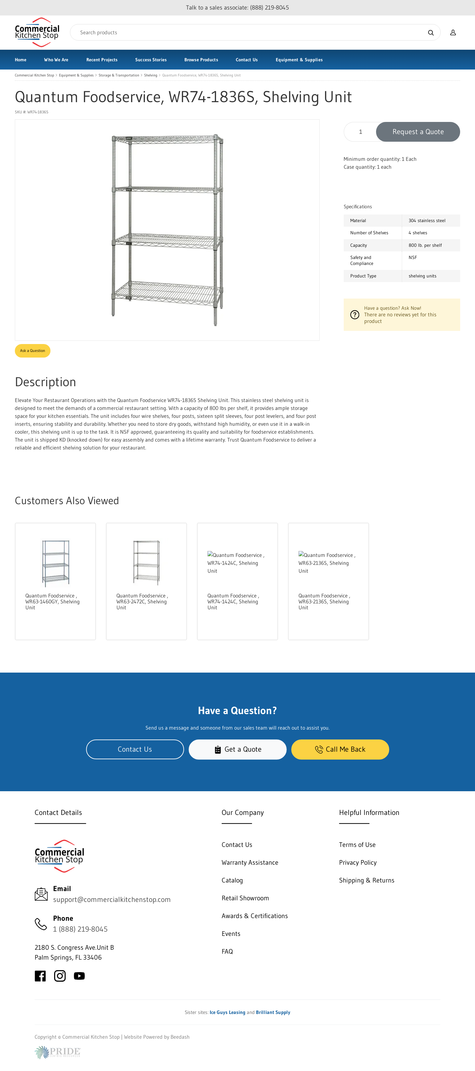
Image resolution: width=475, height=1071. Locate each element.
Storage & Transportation (119, 75)
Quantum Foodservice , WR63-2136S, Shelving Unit (324, 601)
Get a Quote (238, 749)
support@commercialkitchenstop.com (112, 899)
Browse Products (201, 60)
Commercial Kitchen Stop (34, 75)
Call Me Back (340, 749)
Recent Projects (102, 60)
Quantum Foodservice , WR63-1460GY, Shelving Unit (52, 601)
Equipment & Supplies (299, 60)
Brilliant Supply (273, 1012)
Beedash (180, 1036)
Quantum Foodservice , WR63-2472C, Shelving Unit (142, 601)
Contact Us (247, 60)
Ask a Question (32, 350)
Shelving (150, 75)
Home (20, 60)
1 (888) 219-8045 (80, 929)
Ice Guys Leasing (227, 1012)
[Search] (255, 32)
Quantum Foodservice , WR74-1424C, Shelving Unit (233, 601)
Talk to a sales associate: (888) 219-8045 (237, 7)
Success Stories (151, 60)
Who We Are (56, 60)
